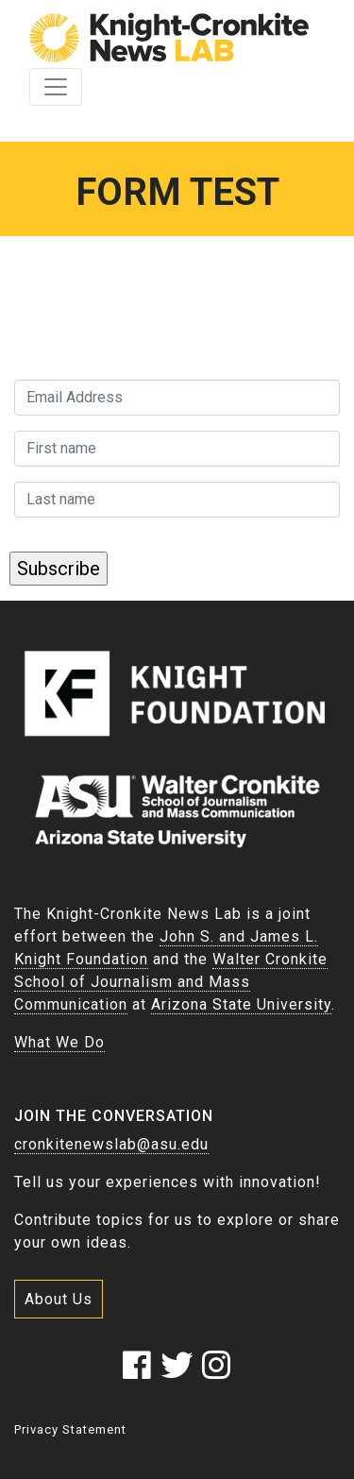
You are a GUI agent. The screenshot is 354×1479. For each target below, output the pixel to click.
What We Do (59, 1042)
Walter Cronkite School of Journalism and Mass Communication (171, 981)
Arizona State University (241, 1004)
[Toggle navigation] (55, 87)
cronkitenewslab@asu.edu (111, 1144)
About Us (59, 1299)
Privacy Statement (70, 1429)
